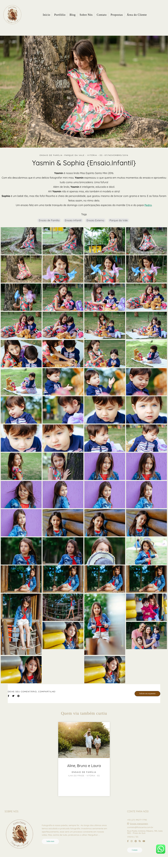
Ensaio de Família (49, 220)
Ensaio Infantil (73, 220)
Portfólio (60, 14)
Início (46, 14)
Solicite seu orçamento (147, 694)
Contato (102, 14)
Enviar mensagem (139, 824)
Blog (72, 14)
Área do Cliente (137, 14)
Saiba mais (50, 841)
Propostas (117, 14)
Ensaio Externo (95, 220)
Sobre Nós (86, 14)
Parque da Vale (118, 220)
